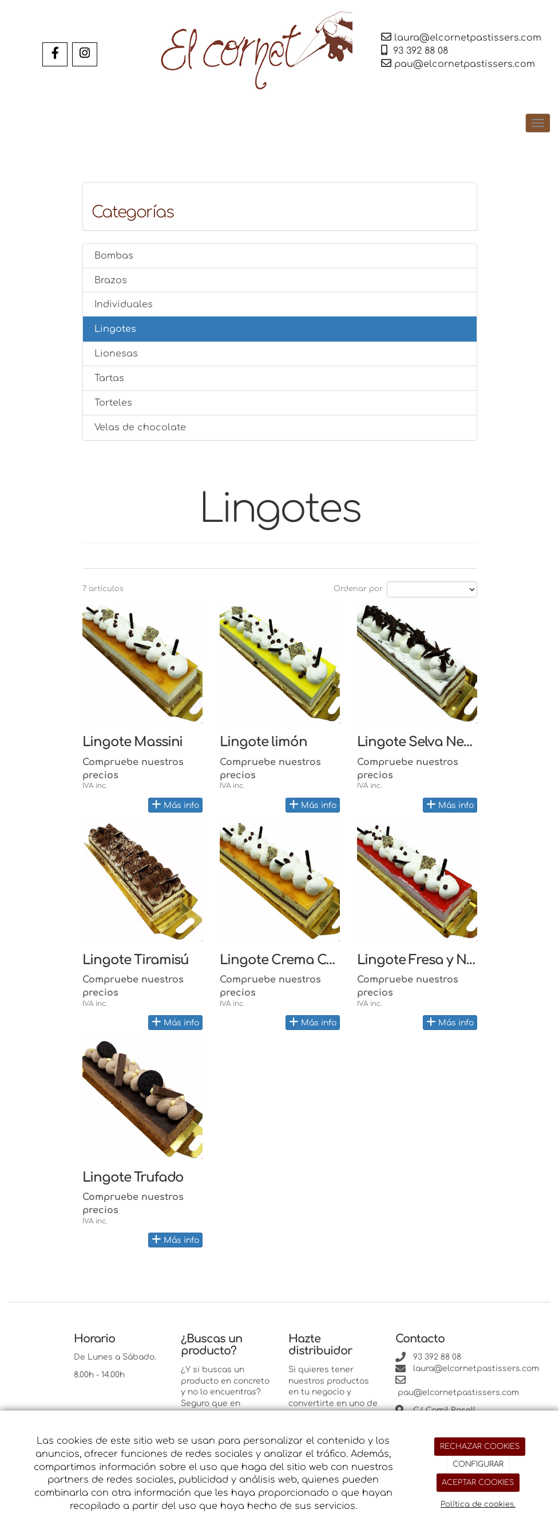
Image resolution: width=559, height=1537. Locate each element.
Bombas (113, 256)
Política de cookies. (478, 1504)
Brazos (110, 280)
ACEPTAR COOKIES (478, 1483)
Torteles (113, 403)
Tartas (109, 378)
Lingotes (115, 329)
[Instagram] (84, 54)
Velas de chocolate (140, 427)
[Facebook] (55, 54)
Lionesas (116, 353)
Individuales (123, 304)
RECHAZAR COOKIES (480, 1447)
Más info (175, 804)
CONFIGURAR (478, 1464)
